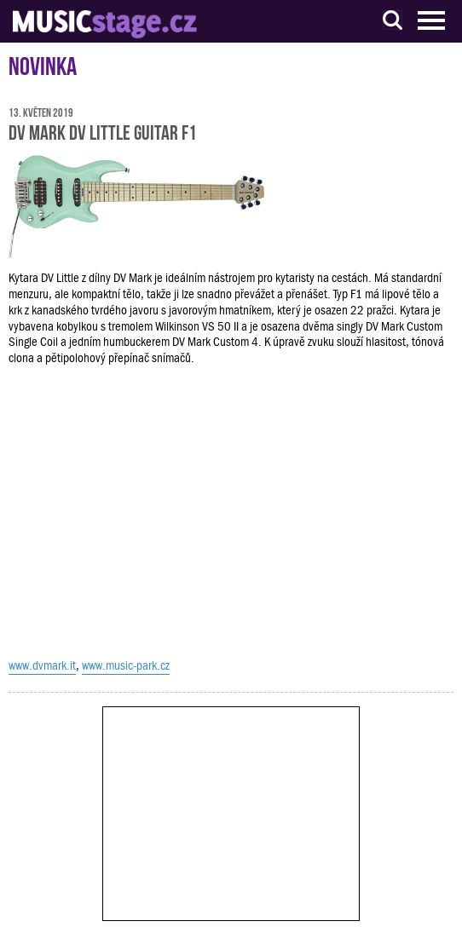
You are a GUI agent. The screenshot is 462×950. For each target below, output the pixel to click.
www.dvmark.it (42, 665)
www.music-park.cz (126, 665)
